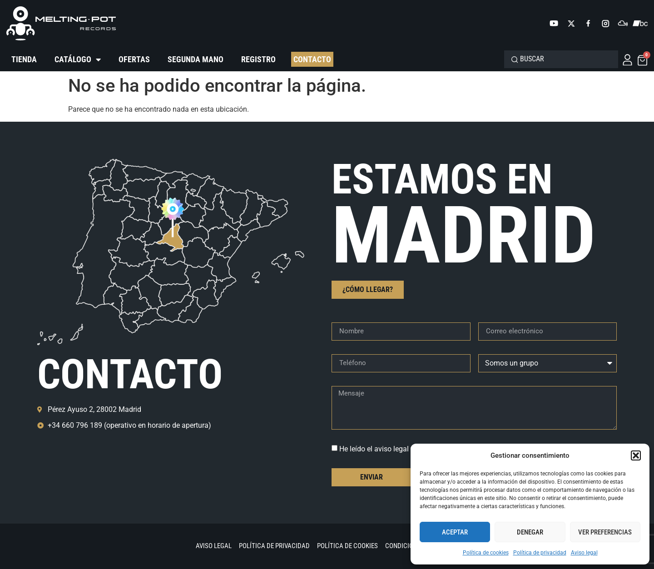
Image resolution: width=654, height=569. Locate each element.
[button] (635, 455)
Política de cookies (486, 552)
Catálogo (77, 59)
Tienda (24, 59)
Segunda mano (195, 59)
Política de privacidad (539, 552)
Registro (258, 59)
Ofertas (134, 59)
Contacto (312, 59)
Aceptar (455, 532)
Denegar (530, 532)
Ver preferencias (605, 532)
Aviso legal (584, 552)
